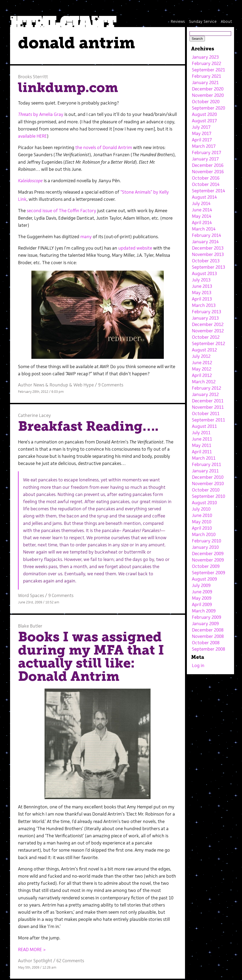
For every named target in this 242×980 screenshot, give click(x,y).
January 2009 (205, 623)
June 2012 (202, 362)
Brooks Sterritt (33, 77)
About (226, 21)
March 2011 (203, 458)
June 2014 (202, 210)
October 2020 (205, 101)
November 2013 (208, 254)
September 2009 (208, 573)
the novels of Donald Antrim (103, 147)
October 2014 (205, 184)
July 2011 (201, 432)
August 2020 (204, 114)
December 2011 (207, 401)
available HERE (32, 136)
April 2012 (202, 375)
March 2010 (203, 534)
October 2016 (205, 178)
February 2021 (206, 76)
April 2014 (202, 222)
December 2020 (207, 89)
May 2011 (201, 445)
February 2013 (206, 312)
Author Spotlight (35, 961)
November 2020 (208, 95)
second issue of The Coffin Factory (61, 211)
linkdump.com (68, 87)
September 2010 (208, 496)
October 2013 (205, 261)
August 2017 (204, 121)
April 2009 (202, 604)
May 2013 (201, 292)
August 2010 (204, 503)
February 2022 (206, 63)
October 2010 (205, 490)
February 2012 (206, 388)
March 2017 (203, 146)
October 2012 (205, 337)
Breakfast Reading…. (88, 426)
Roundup (59, 385)
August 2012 (204, 350)
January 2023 (205, 57)
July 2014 (201, 203)
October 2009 (205, 566)
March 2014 (203, 229)
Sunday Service (203, 21)
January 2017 (205, 159)
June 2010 (202, 515)
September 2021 (208, 70)
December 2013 (207, 248)
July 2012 (201, 356)
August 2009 (204, 579)
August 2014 (204, 197)
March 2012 (203, 382)
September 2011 (208, 420)
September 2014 (208, 191)
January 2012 (205, 394)
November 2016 (208, 172)
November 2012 (208, 331)
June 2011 (202, 439)
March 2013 (203, 305)
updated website (135, 248)
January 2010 (205, 547)
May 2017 (201, 133)
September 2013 (208, 267)
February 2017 (206, 152)
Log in (198, 665)
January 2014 (205, 242)
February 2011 (206, 464)
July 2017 (201, 127)
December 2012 (207, 324)
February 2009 (206, 617)
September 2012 (208, 343)
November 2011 (208, 407)
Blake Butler (30, 626)
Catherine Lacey (34, 415)
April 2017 (202, 140)
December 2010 (207, 477)
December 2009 (207, 553)
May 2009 (201, 598)
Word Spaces (31, 595)
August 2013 (204, 273)
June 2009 (202, 592)
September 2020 (208, 108)
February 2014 (206, 235)
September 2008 (208, 649)
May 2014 (201, 216)
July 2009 (201, 585)
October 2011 (205, 413)
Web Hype (83, 385)
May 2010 (201, 522)
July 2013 (201, 280)
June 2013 (202, 286)
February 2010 (206, 541)
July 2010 (201, 509)
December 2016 (207, 165)
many (86, 236)
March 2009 (203, 611)
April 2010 (202, 528)
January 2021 (205, 82)
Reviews (178, 21)
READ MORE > (32, 949)
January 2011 (205, 471)
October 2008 (205, 643)
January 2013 (205, 318)
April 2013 (202, 299)
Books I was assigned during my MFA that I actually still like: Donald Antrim (91, 656)
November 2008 (208, 636)
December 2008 (207, 630)
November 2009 (208, 560)
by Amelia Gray (40, 114)
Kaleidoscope (30, 181)
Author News (31, 385)
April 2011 (202, 452)
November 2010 (208, 483)
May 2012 (201, 369)
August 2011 (204, 426)
